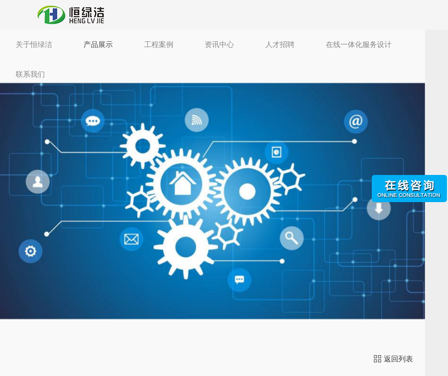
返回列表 (393, 359)
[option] (212, 201)
